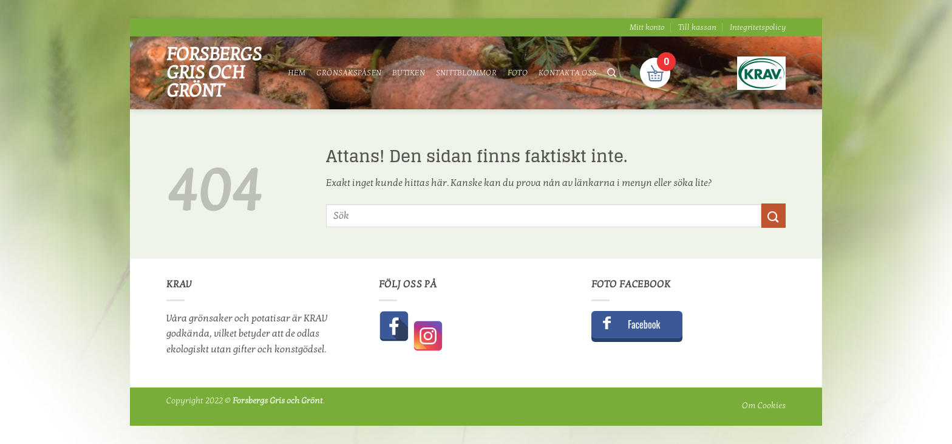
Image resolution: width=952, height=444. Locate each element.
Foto (518, 73)
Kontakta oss (567, 73)
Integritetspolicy (758, 27)
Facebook (644, 324)
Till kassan (697, 27)
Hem (296, 73)
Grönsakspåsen (348, 73)
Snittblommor (466, 73)
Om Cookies (764, 405)
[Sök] (611, 72)
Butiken (408, 73)
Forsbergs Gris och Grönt (214, 73)
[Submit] (773, 215)
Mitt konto (647, 27)
